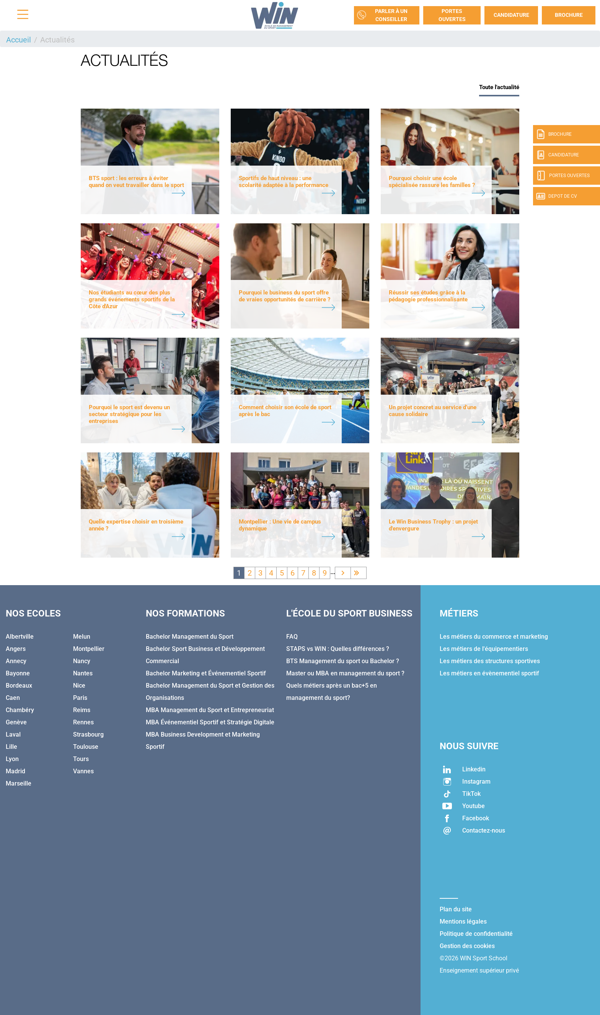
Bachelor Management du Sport (189, 636)
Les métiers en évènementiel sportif (489, 673)
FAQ (292, 636)
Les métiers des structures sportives (490, 661)
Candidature (511, 15)
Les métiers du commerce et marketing (494, 636)
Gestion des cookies (467, 946)
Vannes (83, 771)
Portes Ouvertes (452, 15)
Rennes (83, 722)
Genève (16, 722)
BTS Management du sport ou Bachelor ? (342, 661)
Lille (11, 746)
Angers (16, 648)
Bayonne (18, 673)
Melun (81, 636)
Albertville (20, 636)
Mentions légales (463, 921)
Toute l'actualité (499, 87)
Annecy (16, 661)
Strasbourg (88, 734)
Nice (79, 685)
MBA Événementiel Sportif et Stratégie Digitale (210, 722)
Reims (81, 710)
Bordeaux (19, 685)
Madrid (15, 771)
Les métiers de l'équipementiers (484, 648)
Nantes (83, 673)
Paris (80, 697)
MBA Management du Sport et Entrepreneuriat (210, 710)
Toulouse (85, 746)
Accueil (18, 39)
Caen (13, 697)
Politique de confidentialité (476, 933)
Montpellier (88, 648)
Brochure (569, 15)
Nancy (81, 661)
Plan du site (456, 909)
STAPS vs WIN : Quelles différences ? (337, 648)
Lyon (12, 759)
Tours (81, 759)
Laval (13, 734)
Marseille (18, 783)
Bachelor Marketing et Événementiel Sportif (206, 673)
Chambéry (20, 710)
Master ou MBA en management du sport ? (345, 673)
